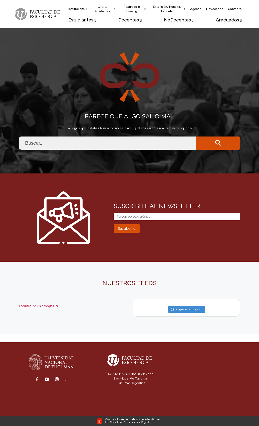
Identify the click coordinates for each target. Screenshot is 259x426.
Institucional (78, 9)
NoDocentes (179, 20)
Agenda (195, 9)
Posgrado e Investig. (135, 9)
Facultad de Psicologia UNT (39, 306)
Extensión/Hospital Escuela (169, 9)
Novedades (214, 9)
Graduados (229, 20)
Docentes (130, 20)
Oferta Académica (105, 9)
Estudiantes (82, 20)
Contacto (235, 9)
